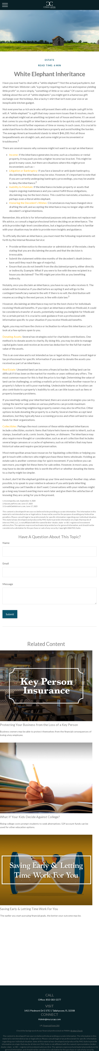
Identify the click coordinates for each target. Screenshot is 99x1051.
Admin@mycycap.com (49, 1019)
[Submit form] (9, 614)
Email (5, 563)
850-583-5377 (53, 999)
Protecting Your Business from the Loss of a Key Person (39, 725)
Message (7, 584)
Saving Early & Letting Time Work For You (29, 909)
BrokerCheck (77, 1031)
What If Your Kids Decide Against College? (30, 817)
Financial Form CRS (51, 1025)
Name (5, 542)
